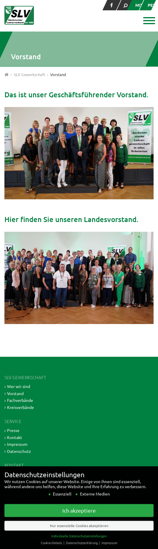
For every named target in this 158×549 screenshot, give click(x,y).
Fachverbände (20, 400)
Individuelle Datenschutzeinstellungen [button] (79, 543)
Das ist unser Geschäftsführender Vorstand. (76, 94)
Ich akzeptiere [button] (79, 518)
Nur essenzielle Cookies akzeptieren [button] (79, 532)
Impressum (17, 444)
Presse (13, 430)
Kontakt (14, 437)
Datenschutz (19, 451)
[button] (148, 21)
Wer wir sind (18, 386)
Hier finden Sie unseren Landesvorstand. (71, 219)
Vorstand (15, 393)
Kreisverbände (20, 407)
